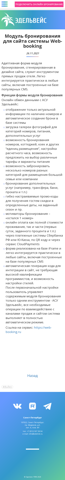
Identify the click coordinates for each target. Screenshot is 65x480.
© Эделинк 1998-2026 (32, 477)
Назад (32, 375)
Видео (8, 387)
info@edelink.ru (36, 434)
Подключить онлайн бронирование (39, 4)
